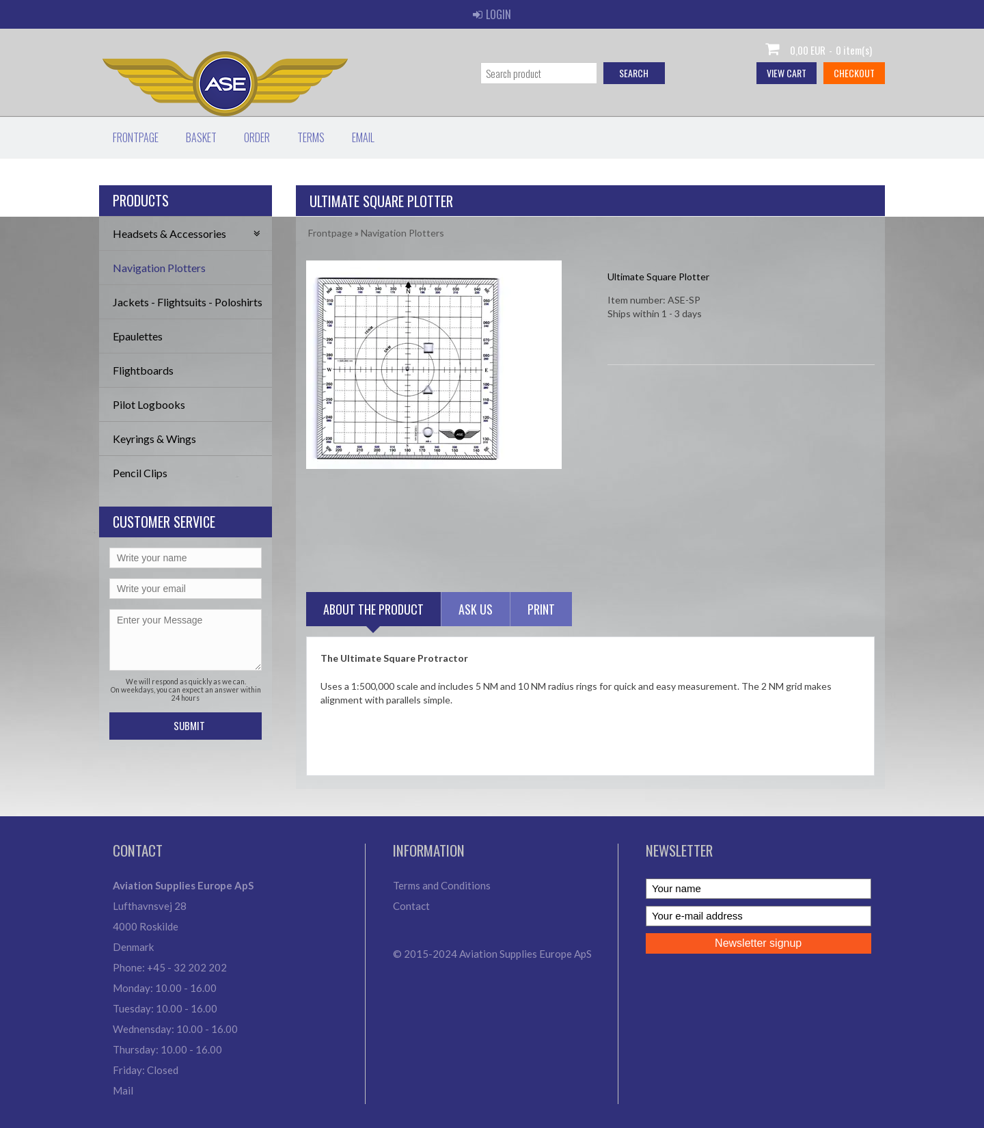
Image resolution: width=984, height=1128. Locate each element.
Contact (411, 906)
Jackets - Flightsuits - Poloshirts (187, 301)
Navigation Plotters (159, 267)
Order (257, 137)
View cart (786, 73)
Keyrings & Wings (154, 438)
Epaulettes (138, 336)
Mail (123, 1090)
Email (363, 137)
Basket (201, 137)
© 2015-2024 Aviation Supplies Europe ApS (492, 954)
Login (492, 14)
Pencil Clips (140, 472)
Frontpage (136, 137)
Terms (311, 137)
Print (541, 609)
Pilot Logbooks (149, 404)
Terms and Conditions (442, 885)
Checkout (854, 73)
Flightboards (143, 370)
